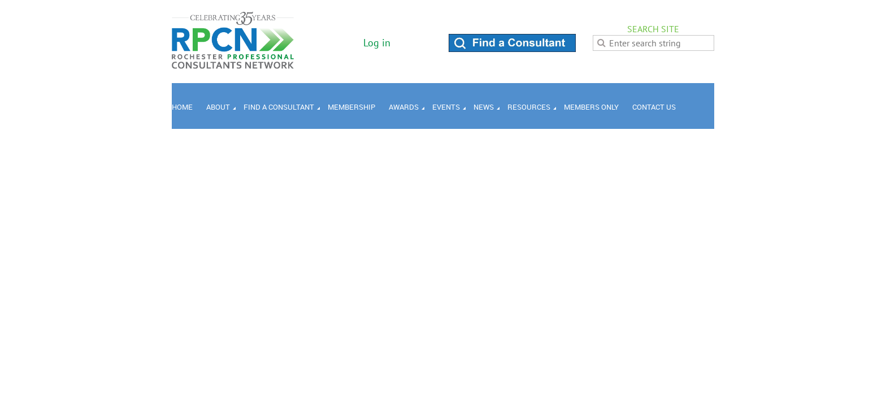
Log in (376, 42)
